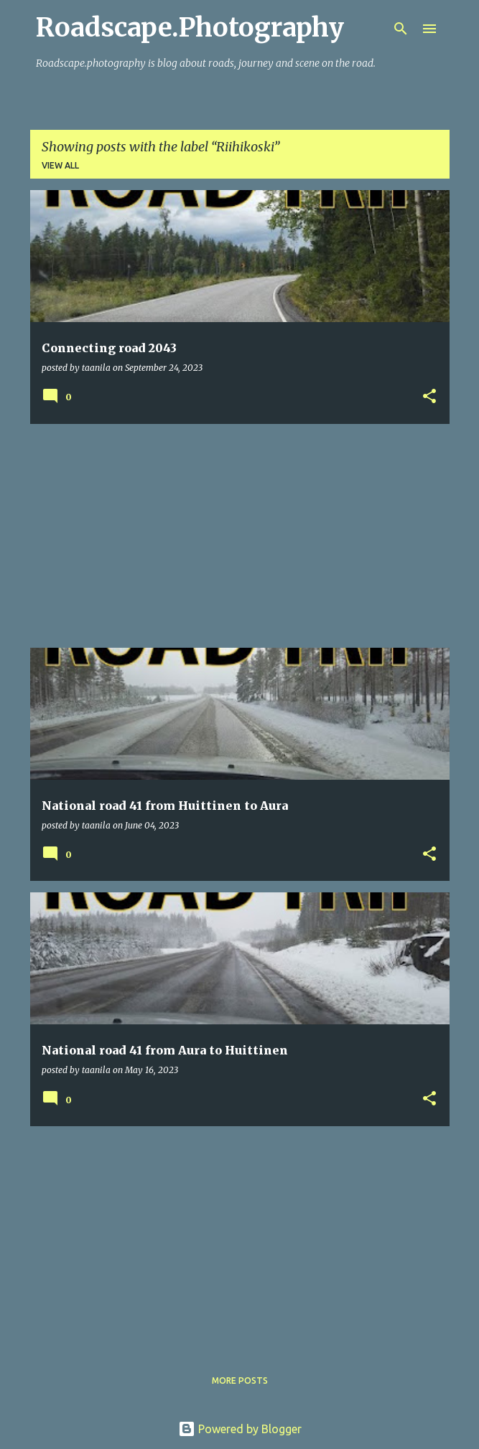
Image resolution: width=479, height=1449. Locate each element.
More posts (240, 1380)
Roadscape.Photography (190, 27)
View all (60, 165)
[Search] (400, 28)
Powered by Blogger (240, 1428)
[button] (429, 397)
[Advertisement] (240, 535)
